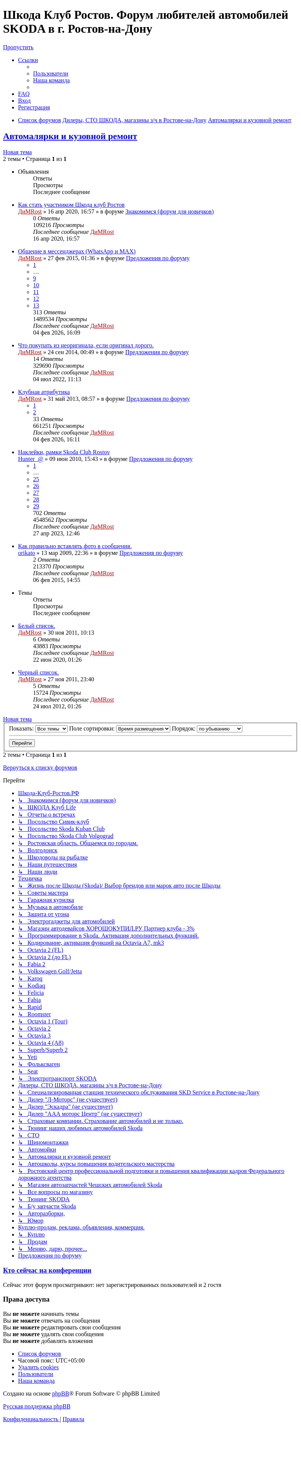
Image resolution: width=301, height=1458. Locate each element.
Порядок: (207, 728)
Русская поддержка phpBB (37, 1406)
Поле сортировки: (119, 728)
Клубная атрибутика (44, 392)
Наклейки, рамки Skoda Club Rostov (64, 452)
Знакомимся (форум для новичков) (170, 211)
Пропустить (18, 47)
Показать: (38, 728)
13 (36, 305)
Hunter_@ (30, 459)
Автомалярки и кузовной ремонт (70, 136)
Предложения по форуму (157, 258)
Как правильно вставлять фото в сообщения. (75, 546)
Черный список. (38, 672)
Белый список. (36, 626)
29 (36, 506)
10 (36, 285)
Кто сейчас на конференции (47, 1270)
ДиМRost (30, 211)
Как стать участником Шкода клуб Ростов (71, 205)
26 (36, 486)
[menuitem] (50, 73)
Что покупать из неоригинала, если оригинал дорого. (86, 345)
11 (36, 292)
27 (36, 493)
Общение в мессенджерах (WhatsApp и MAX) (77, 251)
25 (36, 479)
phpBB (60, 1393)
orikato (26, 553)
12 (36, 299)
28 (36, 499)
